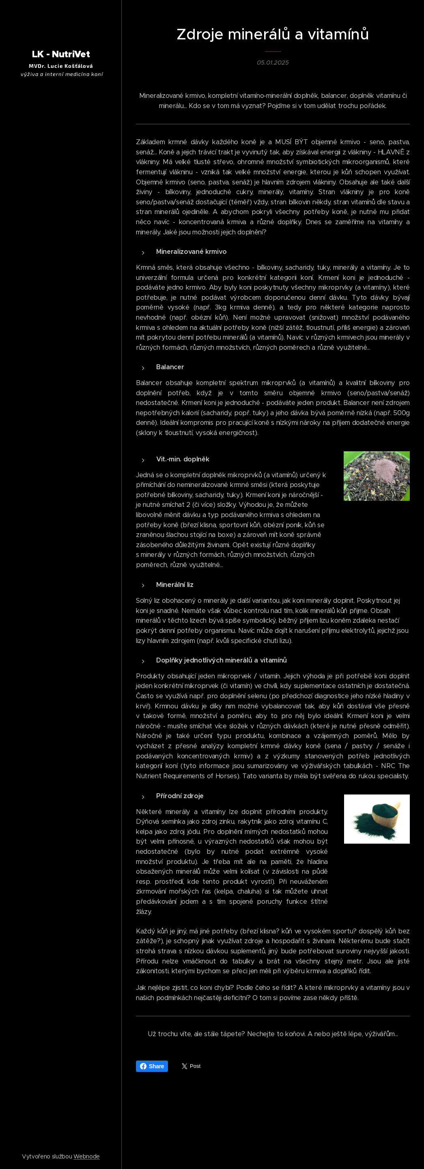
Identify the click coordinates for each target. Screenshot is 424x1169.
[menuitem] (60, 595)
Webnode (86, 1156)
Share (152, 1066)
